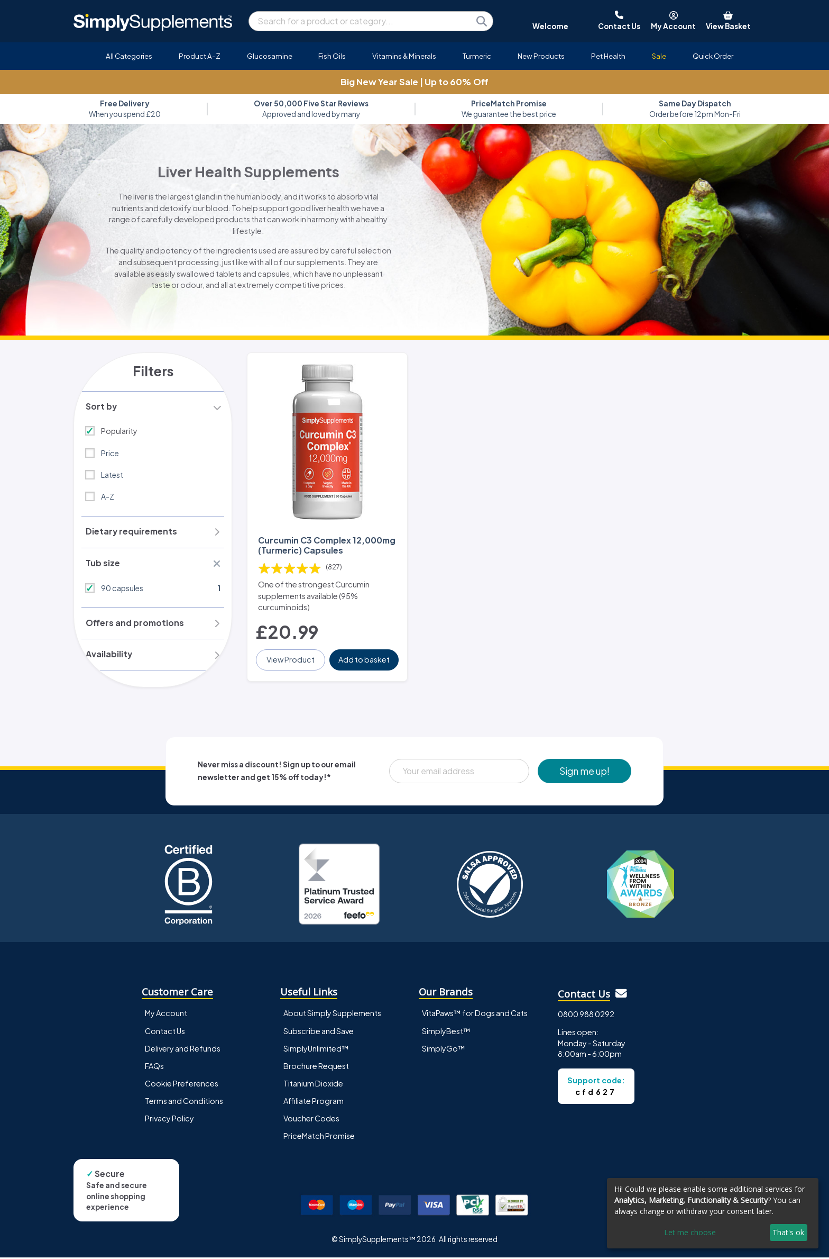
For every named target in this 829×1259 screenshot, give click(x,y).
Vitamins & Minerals (404, 55)
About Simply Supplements (332, 1014)
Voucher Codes (311, 1120)
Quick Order (713, 55)
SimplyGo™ (443, 1049)
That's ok (788, 1232)
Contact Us (165, 1032)
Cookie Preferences (181, 1085)
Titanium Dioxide (313, 1085)
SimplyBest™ (446, 1032)
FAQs (154, 1067)
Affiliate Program (313, 1102)
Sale (659, 55)
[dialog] (712, 1213)
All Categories (129, 55)
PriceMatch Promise (319, 1137)
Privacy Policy (169, 1120)
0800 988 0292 (586, 1015)
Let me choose (690, 1232)
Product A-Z (199, 55)
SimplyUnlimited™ (316, 1049)
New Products (541, 55)
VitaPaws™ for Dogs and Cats (475, 1014)
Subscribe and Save (318, 1032)
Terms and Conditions (184, 1102)
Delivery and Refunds (182, 1049)
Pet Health (608, 55)
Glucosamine (269, 55)
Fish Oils (332, 55)
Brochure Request (316, 1067)
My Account (166, 1014)
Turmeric (477, 55)
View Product (291, 654)
